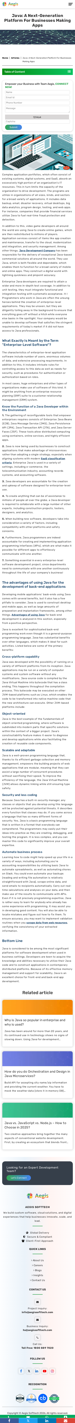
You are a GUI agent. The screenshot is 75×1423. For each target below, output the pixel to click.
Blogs (37, 1270)
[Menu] (70, 4)
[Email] (65, 1420)
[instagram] (53, 1371)
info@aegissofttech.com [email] (37, 1312)
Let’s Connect (19, 1177)
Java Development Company (37, 250)
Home (5, 58)
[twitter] (29, 1371)
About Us (37, 1260)
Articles (15, 58)
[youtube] (45, 1371)
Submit (13, 127)
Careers (37, 1265)
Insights (37, 1275)
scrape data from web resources (46, 922)
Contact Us (37, 1280)
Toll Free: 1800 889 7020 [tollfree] (37, 1347)
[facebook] (22, 1371)
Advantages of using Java (28, 614)
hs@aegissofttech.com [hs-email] (37, 1330)
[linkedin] (37, 1371)
